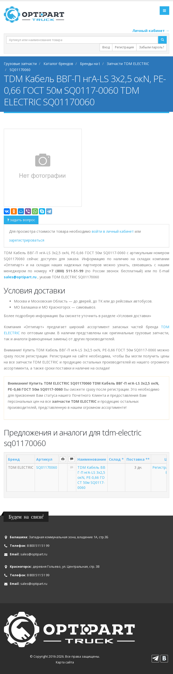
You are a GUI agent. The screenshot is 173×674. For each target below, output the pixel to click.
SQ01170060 (46, 467)
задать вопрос (21, 219)
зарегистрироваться (26, 240)
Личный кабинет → (150, 30)
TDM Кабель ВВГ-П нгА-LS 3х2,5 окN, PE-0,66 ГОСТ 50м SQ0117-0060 (91, 477)
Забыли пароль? (151, 47)
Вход (106, 47)
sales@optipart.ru (33, 554)
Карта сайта (65, 662)
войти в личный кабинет (113, 231)
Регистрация (124, 47)
